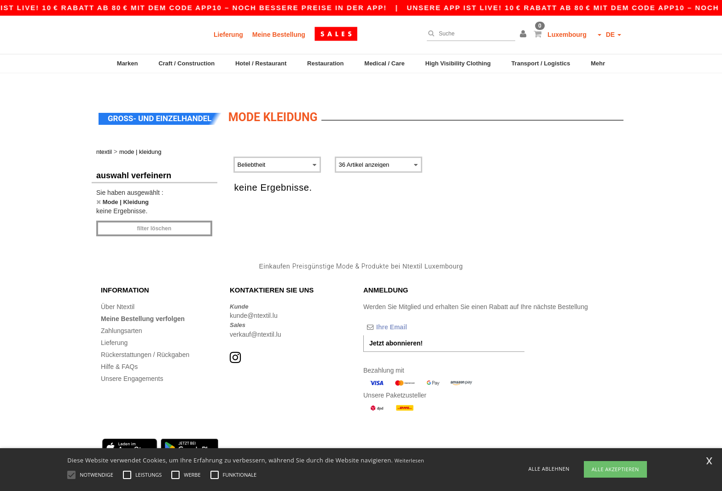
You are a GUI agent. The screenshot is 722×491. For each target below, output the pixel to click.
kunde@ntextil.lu (254, 296)
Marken (127, 63)
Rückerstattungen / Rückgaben (145, 335)
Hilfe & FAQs (119, 347)
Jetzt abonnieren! (396, 323)
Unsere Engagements (132, 359)
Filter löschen (154, 209)
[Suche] (469, 34)
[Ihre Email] (411, 307)
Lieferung (228, 34)
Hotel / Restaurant (260, 63)
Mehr (598, 63)
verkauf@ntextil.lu (255, 315)
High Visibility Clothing (458, 63)
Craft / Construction (186, 63)
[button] (524, 34)
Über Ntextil (117, 287)
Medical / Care (384, 63)
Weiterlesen (409, 460)
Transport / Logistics (540, 63)
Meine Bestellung (278, 34)
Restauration (325, 63)
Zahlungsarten (121, 311)
